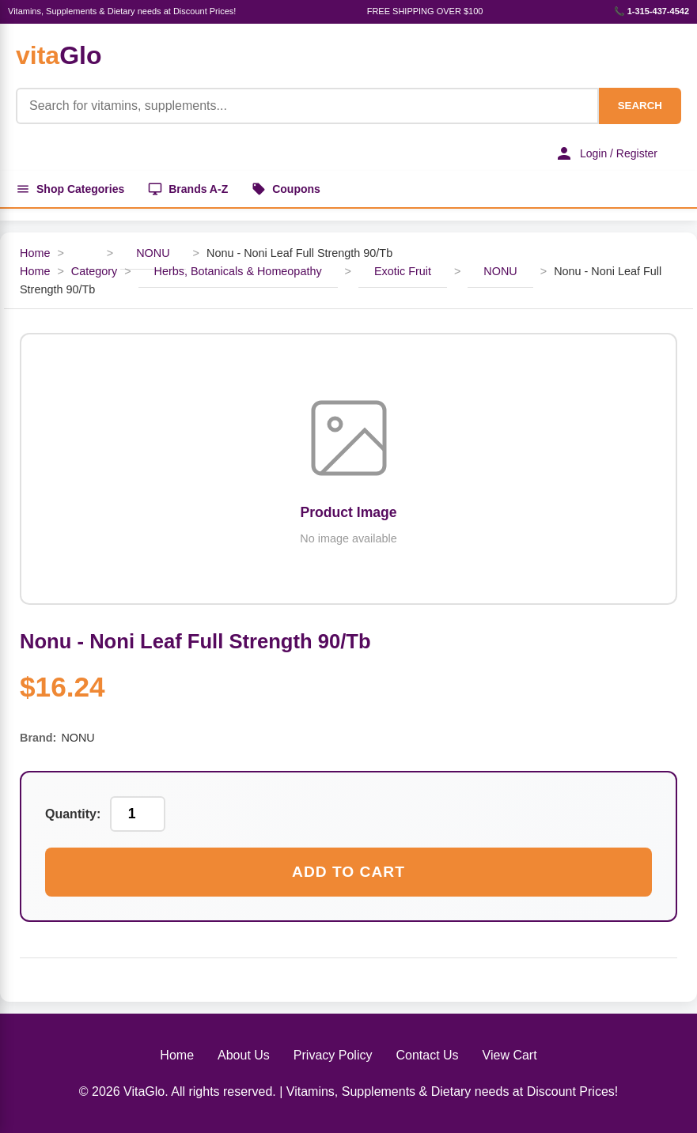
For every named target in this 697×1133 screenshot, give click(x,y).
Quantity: (72, 814)
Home (35, 253)
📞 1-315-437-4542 (651, 11)
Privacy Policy (333, 1055)
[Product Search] (307, 106)
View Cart (510, 1055)
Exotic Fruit (402, 271)
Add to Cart (348, 871)
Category (94, 271)
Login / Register (606, 153)
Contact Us (427, 1055)
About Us (244, 1055)
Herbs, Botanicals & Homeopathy (238, 271)
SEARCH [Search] (640, 105)
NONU (152, 253)
